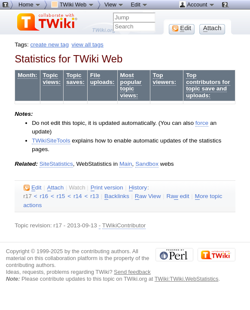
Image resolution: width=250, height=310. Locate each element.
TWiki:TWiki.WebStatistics (187, 279)
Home (29, 4)
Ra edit (177, 196)
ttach (55, 187)
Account (197, 4)
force (201, 123)
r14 (77, 196)
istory (138, 187)
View (114, 4)
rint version (107, 187)
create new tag (49, 44)
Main (125, 164)
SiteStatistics (56, 164)
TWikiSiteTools (51, 140)
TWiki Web (72, 4)
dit (32, 187)
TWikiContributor (124, 225)
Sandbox (147, 164)
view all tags (88, 44)
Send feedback (132, 272)
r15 (61, 196)
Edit (139, 4)
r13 (94, 196)
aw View (148, 196)
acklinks (116, 196)
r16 (44, 196)
